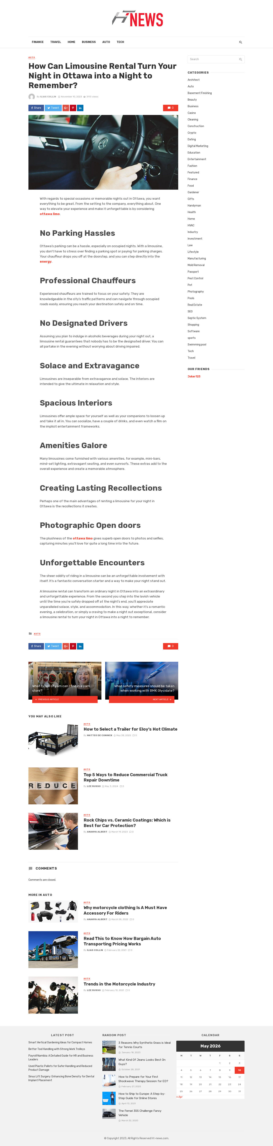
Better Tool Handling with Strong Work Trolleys (56, 1049)
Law (190, 245)
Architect (194, 79)
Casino (192, 113)
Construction (196, 126)
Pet (190, 285)
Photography (196, 291)
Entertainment (197, 159)
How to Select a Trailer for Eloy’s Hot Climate (130, 729)
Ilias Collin (48, 96)
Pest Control (195, 278)
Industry (193, 232)
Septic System (197, 318)
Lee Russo (94, 786)
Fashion (192, 166)
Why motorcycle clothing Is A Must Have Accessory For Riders (125, 910)
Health (192, 212)
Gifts (191, 199)
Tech (120, 42)
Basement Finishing (200, 93)
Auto (106, 42)
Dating (192, 139)
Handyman (194, 205)
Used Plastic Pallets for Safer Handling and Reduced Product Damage (60, 1068)
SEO (190, 311)
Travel (55, 42)
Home (71, 42)
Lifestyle (193, 252)
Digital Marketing (198, 146)
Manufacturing (197, 258)
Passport (193, 271)
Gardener (193, 192)
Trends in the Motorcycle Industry (119, 984)
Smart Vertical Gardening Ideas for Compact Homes (60, 1042)
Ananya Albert (97, 831)
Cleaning (193, 119)
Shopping (193, 324)
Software (194, 331)
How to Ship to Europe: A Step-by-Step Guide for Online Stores (141, 1096)
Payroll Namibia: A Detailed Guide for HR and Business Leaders (60, 1057)
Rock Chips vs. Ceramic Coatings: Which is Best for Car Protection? (127, 823)
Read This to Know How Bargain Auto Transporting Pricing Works (122, 941)
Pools (191, 298)
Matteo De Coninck (99, 735)
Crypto (192, 132)
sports (192, 338)
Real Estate (195, 304)
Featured (193, 172)
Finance (38, 42)
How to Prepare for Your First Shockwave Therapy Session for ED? (143, 1079)
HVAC (191, 225)
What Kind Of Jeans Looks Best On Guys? (142, 1062)
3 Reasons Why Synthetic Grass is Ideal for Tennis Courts (144, 1045)
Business (89, 42)
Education (194, 152)
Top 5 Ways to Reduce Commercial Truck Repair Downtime (126, 777)
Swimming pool (197, 344)
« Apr (179, 1097)
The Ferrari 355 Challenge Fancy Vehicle (139, 1113)
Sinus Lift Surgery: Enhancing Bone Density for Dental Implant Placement (61, 1078)
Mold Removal (196, 265)
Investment (195, 238)
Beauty (192, 99)
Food (191, 185)
